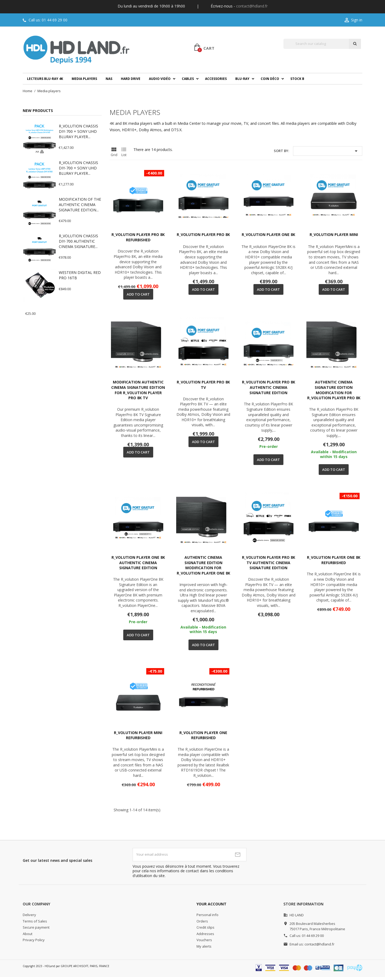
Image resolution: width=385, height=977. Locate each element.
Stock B (297, 78)
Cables (188, 78)
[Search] (316, 44)
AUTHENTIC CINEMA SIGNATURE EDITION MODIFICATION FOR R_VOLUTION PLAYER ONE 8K (203, 565)
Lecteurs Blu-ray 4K (45, 78)
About (27, 933)
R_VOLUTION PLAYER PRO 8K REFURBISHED (138, 237)
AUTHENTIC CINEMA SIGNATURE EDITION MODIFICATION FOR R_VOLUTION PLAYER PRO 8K (333, 389)
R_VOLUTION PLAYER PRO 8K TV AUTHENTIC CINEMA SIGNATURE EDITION (268, 563)
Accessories (216, 78)
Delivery (29, 914)
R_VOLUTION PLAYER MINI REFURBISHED (138, 735)
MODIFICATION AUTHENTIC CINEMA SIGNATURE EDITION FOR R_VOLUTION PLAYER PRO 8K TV (138, 389)
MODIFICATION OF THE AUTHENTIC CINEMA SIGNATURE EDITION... (80, 204)
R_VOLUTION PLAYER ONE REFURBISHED (203, 735)
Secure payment (36, 927)
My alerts (204, 946)
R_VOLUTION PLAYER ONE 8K (268, 234)
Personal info (207, 914)
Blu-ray (242, 78)
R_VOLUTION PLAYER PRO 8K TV (203, 384)
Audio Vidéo (160, 78)
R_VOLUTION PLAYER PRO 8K (203, 234)
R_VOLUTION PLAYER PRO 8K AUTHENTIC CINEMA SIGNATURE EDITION (268, 387)
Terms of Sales (35, 921)
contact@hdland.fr (252, 6)
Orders (202, 921)
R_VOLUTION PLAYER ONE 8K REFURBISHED (333, 560)
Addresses (205, 933)
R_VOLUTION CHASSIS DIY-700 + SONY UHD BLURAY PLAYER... (78, 131)
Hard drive (130, 78)
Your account (211, 903)
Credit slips (205, 927)
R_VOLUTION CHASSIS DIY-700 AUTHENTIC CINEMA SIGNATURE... (78, 241)
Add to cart (138, 294)
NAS (109, 78)
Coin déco (270, 78)
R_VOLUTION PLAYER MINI (334, 234)
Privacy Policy (34, 939)
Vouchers (204, 939)
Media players (84, 78)
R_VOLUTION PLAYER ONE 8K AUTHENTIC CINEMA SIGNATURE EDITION (138, 563)
